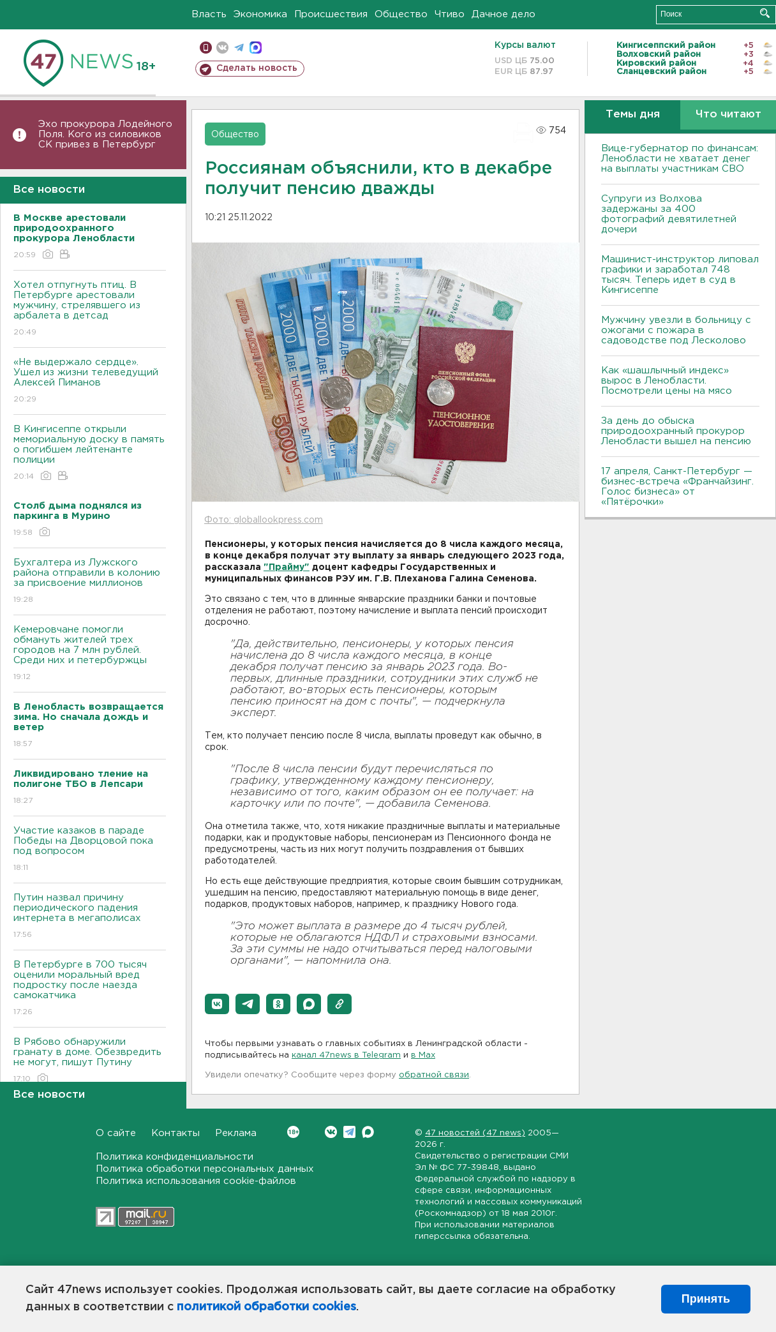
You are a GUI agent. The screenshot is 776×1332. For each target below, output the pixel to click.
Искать (765, 13)
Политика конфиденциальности (174, 1157)
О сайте (116, 1133)
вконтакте (222, 47)
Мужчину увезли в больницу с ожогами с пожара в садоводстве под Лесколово (676, 330)
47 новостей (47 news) (475, 1133)
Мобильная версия (206, 47)
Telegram (349, 1132)
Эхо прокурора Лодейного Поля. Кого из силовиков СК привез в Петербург (105, 134)
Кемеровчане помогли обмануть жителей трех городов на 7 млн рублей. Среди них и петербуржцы (89, 653)
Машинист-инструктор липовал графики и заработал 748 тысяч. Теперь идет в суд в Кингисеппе (680, 274)
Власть (209, 14)
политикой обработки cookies (266, 1307)
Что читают (728, 114)
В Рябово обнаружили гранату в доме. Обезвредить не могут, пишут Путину (89, 1061)
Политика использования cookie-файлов (196, 1181)
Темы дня (633, 114)
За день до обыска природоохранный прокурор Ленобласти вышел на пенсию (676, 431)
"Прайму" (287, 567)
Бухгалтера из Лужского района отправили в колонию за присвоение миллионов (89, 581)
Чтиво (450, 14)
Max (368, 1132)
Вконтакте (293, 1132)
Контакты (175, 1133)
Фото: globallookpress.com (263, 520)
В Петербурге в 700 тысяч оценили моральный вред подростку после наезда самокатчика (89, 989)
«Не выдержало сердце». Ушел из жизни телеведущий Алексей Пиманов (89, 381)
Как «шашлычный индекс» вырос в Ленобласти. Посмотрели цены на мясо (668, 380)
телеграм (239, 47)
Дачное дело (503, 14)
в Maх (423, 1055)
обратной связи (434, 1075)
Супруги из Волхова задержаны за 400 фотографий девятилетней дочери (668, 214)
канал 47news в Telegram (346, 1055)
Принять (706, 1298)
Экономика (260, 14)
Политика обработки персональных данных (205, 1169)
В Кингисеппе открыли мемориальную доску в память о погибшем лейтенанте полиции (89, 453)
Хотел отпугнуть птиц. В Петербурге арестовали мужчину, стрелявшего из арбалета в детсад (89, 309)
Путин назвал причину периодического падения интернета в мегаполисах (89, 917)
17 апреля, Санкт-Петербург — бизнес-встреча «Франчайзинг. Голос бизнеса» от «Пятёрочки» (677, 486)
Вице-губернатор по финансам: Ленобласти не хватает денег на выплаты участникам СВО (679, 158)
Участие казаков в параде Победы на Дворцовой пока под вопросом (89, 850)
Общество (401, 14)
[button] (217, 1004)
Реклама (236, 1133)
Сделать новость (256, 68)
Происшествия (331, 14)
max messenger (256, 47)
